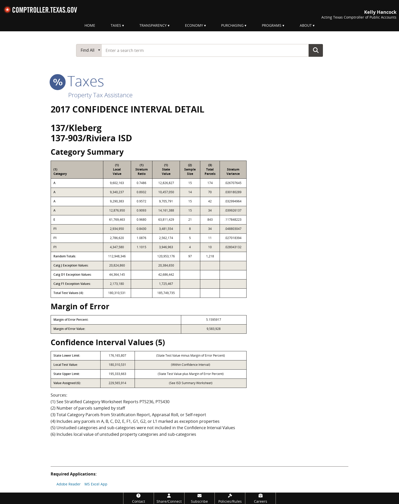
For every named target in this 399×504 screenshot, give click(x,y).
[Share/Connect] (169, 498)
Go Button (316, 50)
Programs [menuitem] (271, 25)
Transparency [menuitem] (153, 25)
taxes (77, 80)
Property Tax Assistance (100, 95)
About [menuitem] (306, 25)
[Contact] (138, 498)
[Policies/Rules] (230, 498)
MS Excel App (95, 484)
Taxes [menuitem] (116, 25)
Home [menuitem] (89, 25)
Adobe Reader (68, 484)
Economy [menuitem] (194, 25)
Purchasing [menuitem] (232, 25)
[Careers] (260, 498)
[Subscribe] (199, 498)
